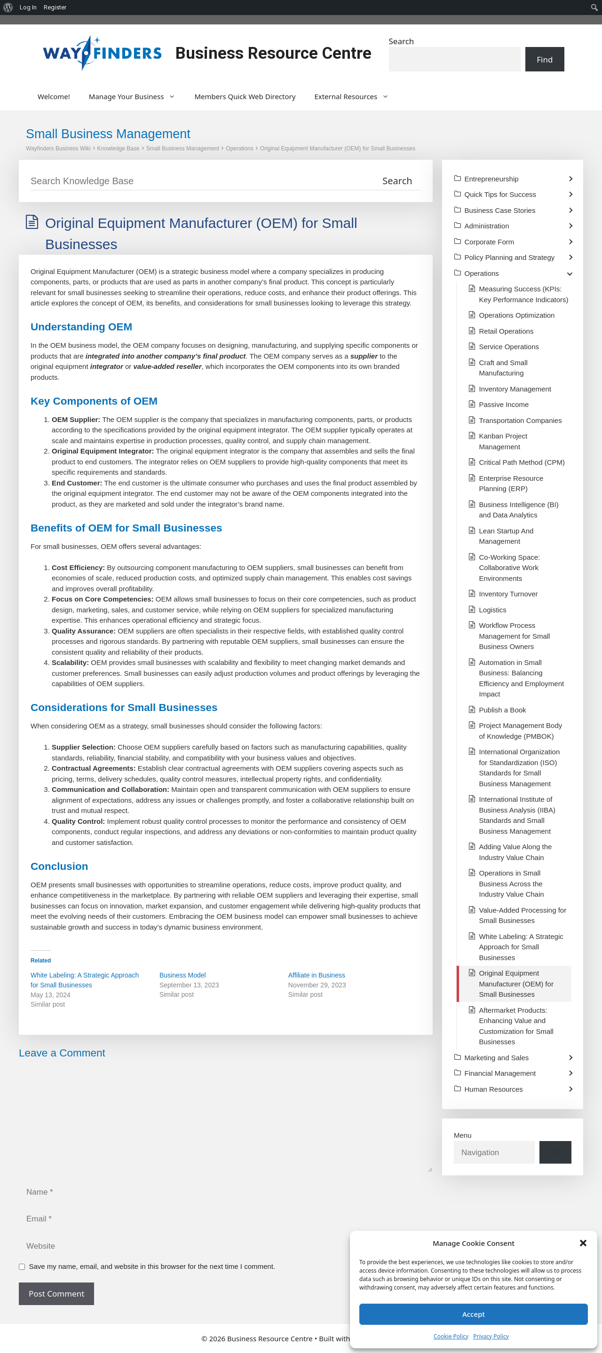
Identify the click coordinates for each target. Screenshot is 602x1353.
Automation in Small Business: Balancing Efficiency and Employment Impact (521, 678)
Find (545, 59)
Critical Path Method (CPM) (522, 462)
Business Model (182, 975)
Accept (473, 1314)
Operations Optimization (517, 315)
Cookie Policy (451, 1336)
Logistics (493, 610)
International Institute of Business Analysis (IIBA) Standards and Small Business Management (517, 815)
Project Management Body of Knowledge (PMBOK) (520, 730)
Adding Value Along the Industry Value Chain (515, 852)
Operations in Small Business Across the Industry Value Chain (511, 883)
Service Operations (509, 347)
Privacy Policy (491, 1336)
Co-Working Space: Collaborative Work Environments (509, 567)
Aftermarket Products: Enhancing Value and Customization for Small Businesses (516, 1026)
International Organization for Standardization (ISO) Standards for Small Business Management (519, 768)
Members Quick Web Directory (244, 96)
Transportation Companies (520, 420)
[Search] (555, 1152)
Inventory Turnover (508, 594)
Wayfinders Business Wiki (58, 148)
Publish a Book (502, 710)
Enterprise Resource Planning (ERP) (511, 483)
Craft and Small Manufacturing (503, 368)
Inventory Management (515, 389)
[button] (583, 1243)
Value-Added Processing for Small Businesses (523, 915)
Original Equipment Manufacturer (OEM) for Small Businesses (337, 148)
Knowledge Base (118, 148)
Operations (239, 148)
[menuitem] (8, 7)
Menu (463, 1135)
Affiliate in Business (316, 975)
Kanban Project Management (503, 441)
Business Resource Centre (273, 53)
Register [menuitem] (55, 7)
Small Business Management (182, 148)
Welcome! (54, 96)
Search (401, 41)
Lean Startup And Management (506, 536)
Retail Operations (506, 331)
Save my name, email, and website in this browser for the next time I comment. (152, 1266)
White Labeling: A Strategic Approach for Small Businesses (521, 947)
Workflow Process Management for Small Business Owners (514, 635)
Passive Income (504, 404)
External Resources (356, 96)
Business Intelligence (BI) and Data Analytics (519, 510)
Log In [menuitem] (28, 7)
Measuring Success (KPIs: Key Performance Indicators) (524, 294)
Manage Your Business (137, 96)
